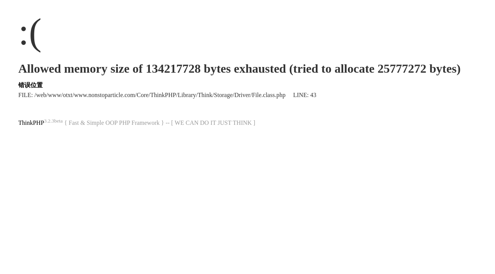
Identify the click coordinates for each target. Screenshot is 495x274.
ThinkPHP (31, 122)
